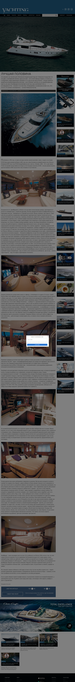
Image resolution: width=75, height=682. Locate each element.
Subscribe (37, 344)
